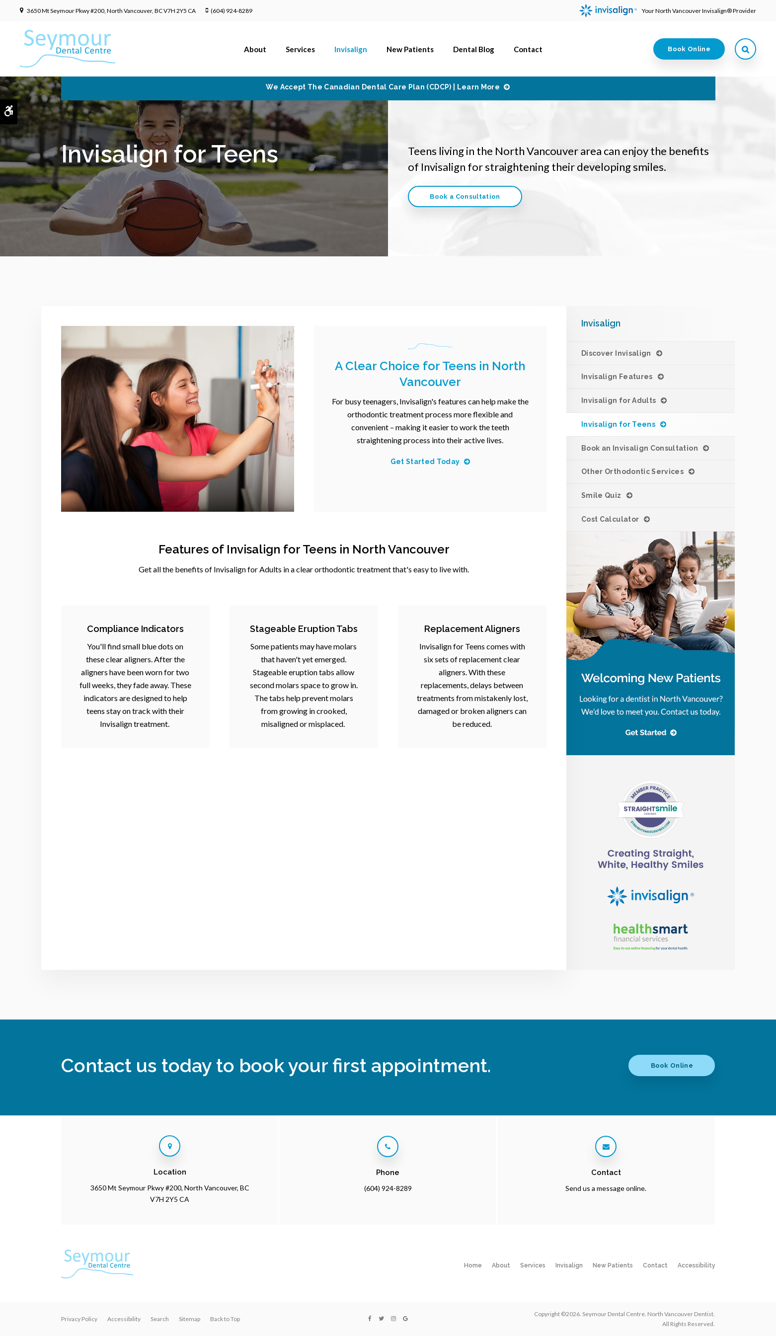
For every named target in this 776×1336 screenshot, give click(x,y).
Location (170, 1172)
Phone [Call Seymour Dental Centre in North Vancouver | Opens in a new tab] (387, 1172)
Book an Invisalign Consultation (639, 448)
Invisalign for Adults (618, 400)
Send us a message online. (605, 1188)
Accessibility (696, 1265)
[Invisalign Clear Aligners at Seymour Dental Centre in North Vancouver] (650, 825)
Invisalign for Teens (618, 424)
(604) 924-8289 (231, 10)
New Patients (410, 49)
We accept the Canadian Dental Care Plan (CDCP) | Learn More (383, 87)
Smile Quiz (601, 495)
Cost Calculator (610, 519)
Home (473, 1265)
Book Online (689, 49)
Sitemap (189, 1319)
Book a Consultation (465, 196)
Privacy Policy (79, 1319)
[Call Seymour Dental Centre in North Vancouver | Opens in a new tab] (387, 1146)
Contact (528, 49)
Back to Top (225, 1319)
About (255, 49)
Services (300, 49)
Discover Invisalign (616, 353)
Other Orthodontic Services (632, 471)
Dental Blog (473, 49)
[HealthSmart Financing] (650, 937)
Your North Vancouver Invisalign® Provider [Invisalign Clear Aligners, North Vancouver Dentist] (667, 10)
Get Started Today (425, 462)
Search (160, 1319)
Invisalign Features (617, 377)
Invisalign (350, 49)
